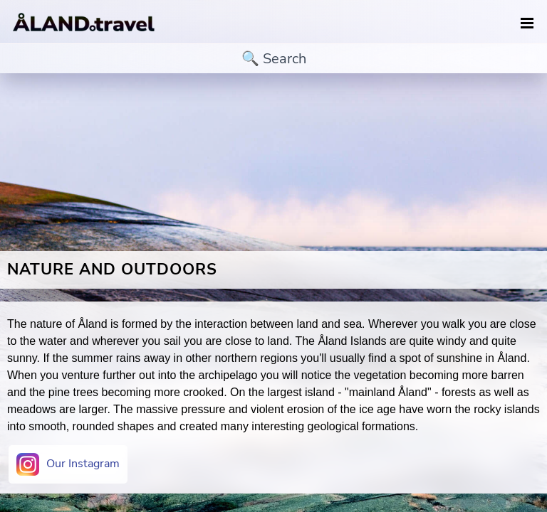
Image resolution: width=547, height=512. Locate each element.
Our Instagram (68, 464)
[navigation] (527, 23)
